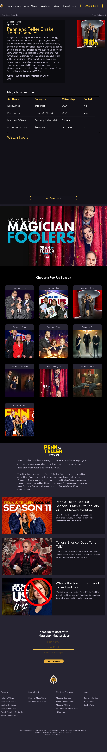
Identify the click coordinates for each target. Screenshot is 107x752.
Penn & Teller (52, 467)
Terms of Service (91, 698)
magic (48, 460)
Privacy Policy (89, 701)
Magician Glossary (8, 701)
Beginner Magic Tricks (37, 698)
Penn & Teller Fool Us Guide (12, 712)
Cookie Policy (89, 705)
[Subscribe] (91, 6)
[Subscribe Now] (54, 661)
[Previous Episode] (9, 15)
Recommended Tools (65, 701)
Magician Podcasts (8, 708)
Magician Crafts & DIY (37, 701)
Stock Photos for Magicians (67, 708)
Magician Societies (8, 705)
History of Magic (7, 698)
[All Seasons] (53, 198)
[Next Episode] (99, 15)
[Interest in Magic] (53, 653)
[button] (16, 5)
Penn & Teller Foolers (9, 715)
